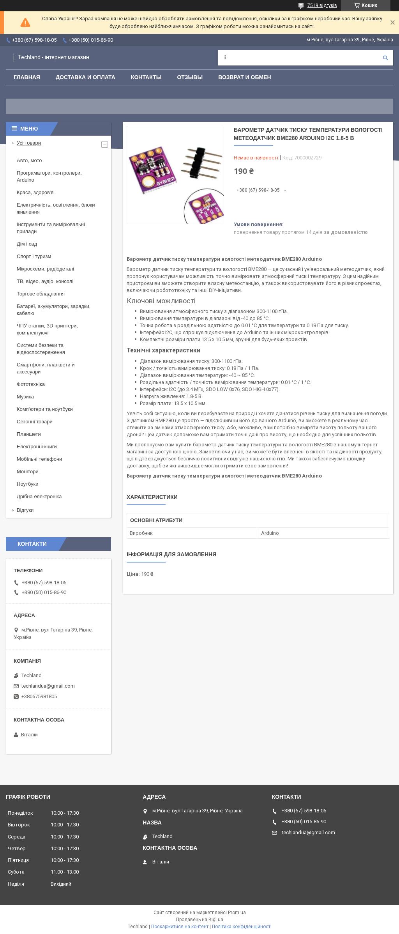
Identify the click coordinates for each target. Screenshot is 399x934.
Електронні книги (37, 446)
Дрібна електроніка (39, 496)
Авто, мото (29, 160)
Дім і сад (27, 244)
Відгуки (25, 510)
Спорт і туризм (34, 256)
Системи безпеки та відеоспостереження (41, 348)
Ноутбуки (28, 484)
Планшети (29, 434)
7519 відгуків (322, 5)
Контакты (146, 77)
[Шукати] (385, 57)
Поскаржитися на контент (179, 926)
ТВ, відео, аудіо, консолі (45, 281)
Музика (25, 397)
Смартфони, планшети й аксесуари (45, 368)
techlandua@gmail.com (48, 686)
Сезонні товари (35, 422)
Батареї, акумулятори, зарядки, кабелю (53, 309)
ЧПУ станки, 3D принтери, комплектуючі (47, 329)
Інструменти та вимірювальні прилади (51, 227)
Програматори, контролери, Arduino (49, 176)
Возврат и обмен (244, 77)
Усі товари (29, 143)
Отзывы (190, 77)
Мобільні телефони (39, 459)
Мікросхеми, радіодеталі (45, 269)
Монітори (28, 471)
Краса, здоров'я (35, 192)
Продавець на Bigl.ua (199, 919)
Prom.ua (237, 912)
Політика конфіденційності (242, 926)
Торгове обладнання (41, 294)
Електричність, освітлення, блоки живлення (56, 208)
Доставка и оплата (85, 77)
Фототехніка (31, 384)
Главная (27, 77)
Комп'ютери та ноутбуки (45, 409)
